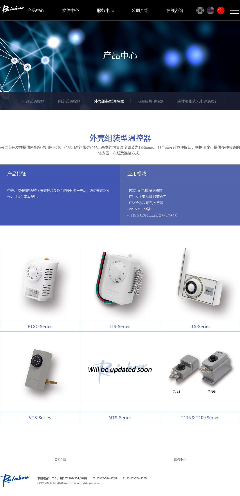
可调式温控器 (33, 101)
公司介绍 (140, 10)
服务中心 (105, 10)
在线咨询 (174, 10)
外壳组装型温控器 (109, 101)
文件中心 (70, 10)
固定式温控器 (69, 101)
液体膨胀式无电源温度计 (197, 101)
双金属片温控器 (150, 101)
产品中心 (35, 10)
